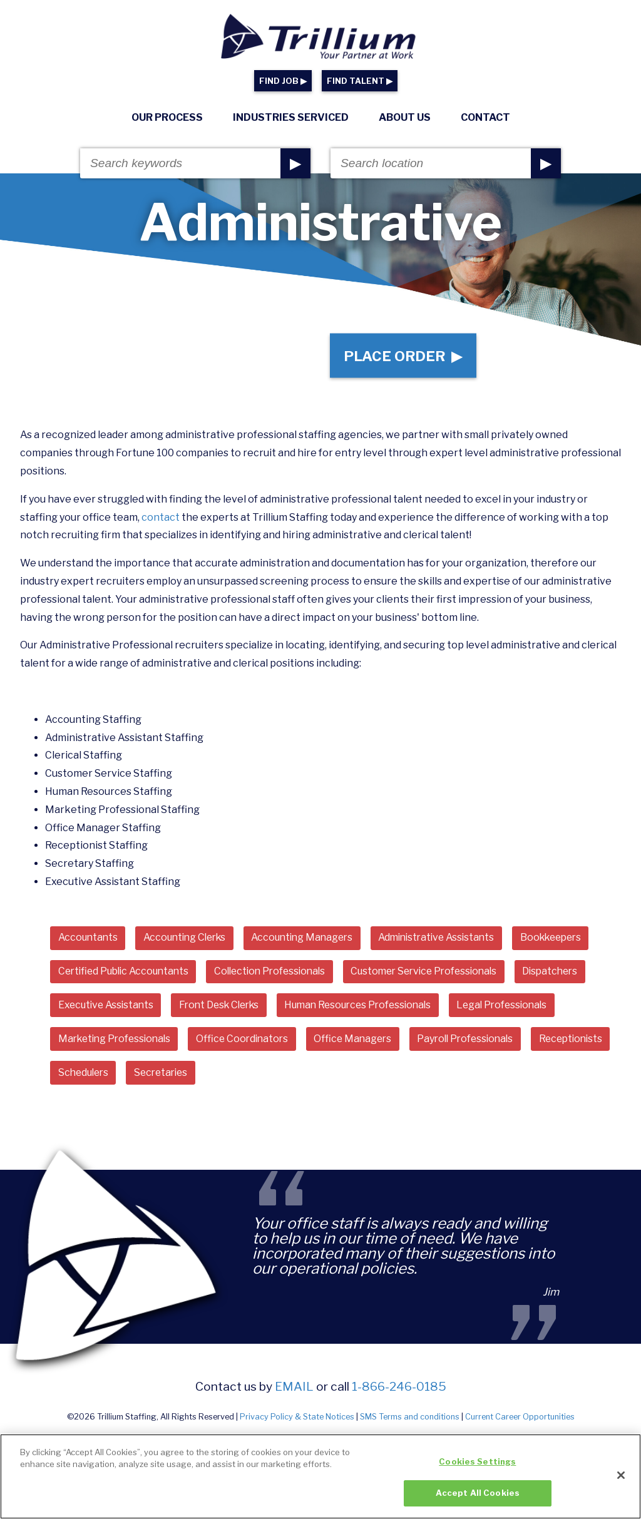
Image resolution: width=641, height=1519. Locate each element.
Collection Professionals (280, 975)
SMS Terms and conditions (409, 1421)
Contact (485, 117)
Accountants (89, 941)
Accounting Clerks (190, 941)
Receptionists (91, 1077)
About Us (405, 117)
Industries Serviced (291, 117)
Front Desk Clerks (226, 1009)
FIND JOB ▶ (283, 81)
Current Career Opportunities (520, 1421)
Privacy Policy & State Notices (297, 1421)
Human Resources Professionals (372, 1009)
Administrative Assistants (454, 941)
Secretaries (259, 1077)
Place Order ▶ (401, 357)
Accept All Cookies (478, 1498)
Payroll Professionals (481, 1043)
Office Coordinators (250, 1043)
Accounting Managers (313, 941)
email (294, 1391)
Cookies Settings (477, 1466)
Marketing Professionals (117, 1043)
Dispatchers (574, 975)
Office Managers (364, 1043)
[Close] (621, 1479)
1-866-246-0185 (399, 1391)
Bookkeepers (574, 941)
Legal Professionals (523, 1009)
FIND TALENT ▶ (359, 81)
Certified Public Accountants (127, 975)
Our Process (167, 117)
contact (160, 520)
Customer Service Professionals (442, 975)
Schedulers (178, 1077)
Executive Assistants (108, 1009)
